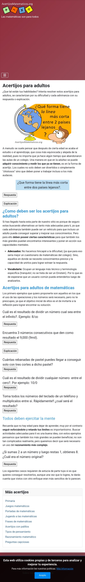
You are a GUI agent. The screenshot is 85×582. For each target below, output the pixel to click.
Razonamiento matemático (20, 536)
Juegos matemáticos (17, 506)
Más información (64, 574)
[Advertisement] (42, 44)
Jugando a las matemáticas (21, 516)
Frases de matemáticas (18, 521)
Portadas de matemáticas (20, 511)
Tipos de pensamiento (18, 531)
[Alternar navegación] (4, 75)
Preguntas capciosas (17, 542)
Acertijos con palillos (17, 526)
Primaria (10, 500)
